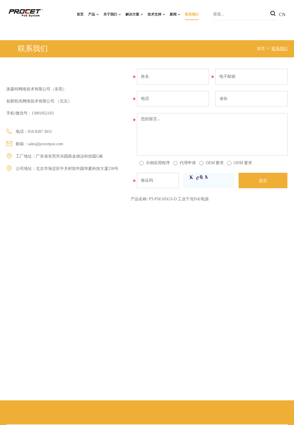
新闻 (173, 14)
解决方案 (132, 14)
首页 (80, 14)
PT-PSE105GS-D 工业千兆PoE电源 (178, 199)
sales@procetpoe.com (45, 144)
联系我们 (192, 14)
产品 (91, 14)
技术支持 (154, 14)
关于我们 (110, 14)
